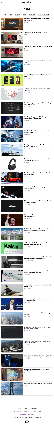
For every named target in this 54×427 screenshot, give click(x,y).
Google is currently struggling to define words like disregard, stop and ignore (37, 328)
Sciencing (31, 417)
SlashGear (38, 417)
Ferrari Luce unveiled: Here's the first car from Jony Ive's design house (38, 173)
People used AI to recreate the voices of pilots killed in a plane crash (38, 286)
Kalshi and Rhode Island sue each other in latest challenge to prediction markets (37, 243)
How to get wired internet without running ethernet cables (38, 61)
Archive (25, 408)
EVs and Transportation (43, 14)
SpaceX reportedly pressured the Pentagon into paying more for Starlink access (37, 117)
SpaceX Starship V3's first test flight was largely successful (37, 314)
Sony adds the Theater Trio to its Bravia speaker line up (38, 47)
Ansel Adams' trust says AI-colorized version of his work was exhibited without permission (37, 257)
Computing (17, 14)
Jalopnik (15, 417)
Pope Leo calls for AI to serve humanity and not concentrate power (37, 215)
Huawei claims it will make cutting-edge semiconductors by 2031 (35, 187)
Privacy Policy (33, 408)
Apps (10, 14)
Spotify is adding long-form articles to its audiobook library (38, 75)
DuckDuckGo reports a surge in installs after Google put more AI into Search (38, 103)
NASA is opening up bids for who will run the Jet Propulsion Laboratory (37, 342)
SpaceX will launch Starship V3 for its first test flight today (38, 384)
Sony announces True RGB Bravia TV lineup (35, 32)
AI (5, 14)
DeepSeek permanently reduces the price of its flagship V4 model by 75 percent (36, 271)
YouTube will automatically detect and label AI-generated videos (37, 19)
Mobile (24, 14)
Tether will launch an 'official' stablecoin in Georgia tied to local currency (37, 201)
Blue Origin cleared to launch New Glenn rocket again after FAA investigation (38, 145)
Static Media (19, 411)
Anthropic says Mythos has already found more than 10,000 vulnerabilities (38, 300)
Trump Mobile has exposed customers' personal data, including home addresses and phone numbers (38, 356)
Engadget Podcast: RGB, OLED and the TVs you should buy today (36, 370)
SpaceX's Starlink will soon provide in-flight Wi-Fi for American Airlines (38, 131)
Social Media (32, 14)
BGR (26, 417)
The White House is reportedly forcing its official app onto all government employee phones (38, 229)
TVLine (21, 417)
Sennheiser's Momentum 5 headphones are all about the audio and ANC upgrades (38, 159)
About (19, 408)
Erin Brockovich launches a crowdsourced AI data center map (37, 89)
